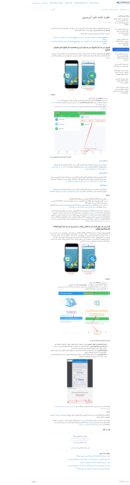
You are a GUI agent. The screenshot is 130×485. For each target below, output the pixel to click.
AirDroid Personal (79, 3)
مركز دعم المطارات (109, 9)
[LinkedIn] (89, 429)
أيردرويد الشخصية (99, 9)
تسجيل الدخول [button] (21, 3)
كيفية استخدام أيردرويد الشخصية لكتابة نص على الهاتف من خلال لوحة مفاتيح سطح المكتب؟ (106, 90)
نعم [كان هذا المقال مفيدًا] (69, 439)
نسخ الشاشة (88, 185)
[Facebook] (94, 429)
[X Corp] (92, 429)
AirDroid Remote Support (41, 3)
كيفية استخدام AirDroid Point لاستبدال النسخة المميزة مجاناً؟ (78, 456)
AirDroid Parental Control (65, 3)
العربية (18, 481)
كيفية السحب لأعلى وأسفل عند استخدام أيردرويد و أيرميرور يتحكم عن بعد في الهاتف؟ (106, 21)
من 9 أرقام (83, 286)
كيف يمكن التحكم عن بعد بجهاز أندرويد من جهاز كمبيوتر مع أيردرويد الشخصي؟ (106, 32)
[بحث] (28, 9)
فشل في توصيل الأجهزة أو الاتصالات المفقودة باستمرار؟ (80, 462)
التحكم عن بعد (89, 9)
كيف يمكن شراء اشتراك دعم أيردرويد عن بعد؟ (77, 424)
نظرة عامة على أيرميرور (106, 49)
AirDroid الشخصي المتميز (81, 213)
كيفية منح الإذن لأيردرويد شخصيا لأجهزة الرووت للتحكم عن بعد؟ (106, 80)
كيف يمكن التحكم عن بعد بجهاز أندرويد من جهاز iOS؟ (106, 65)
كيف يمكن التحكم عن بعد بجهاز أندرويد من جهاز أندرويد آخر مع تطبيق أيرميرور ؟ (106, 56)
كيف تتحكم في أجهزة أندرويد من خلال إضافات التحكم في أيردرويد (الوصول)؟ (107, 42)
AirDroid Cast (53, 3)
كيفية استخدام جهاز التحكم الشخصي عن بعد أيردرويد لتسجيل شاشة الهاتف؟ (106, 72)
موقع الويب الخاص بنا (45, 415)
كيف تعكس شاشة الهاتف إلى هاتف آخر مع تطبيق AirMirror (51, 191)
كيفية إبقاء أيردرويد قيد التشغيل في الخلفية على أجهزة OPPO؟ (78, 468)
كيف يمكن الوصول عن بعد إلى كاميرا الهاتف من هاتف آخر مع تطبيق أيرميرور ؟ (74, 465)
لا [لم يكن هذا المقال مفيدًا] (60, 439)
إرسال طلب (30, 3)
